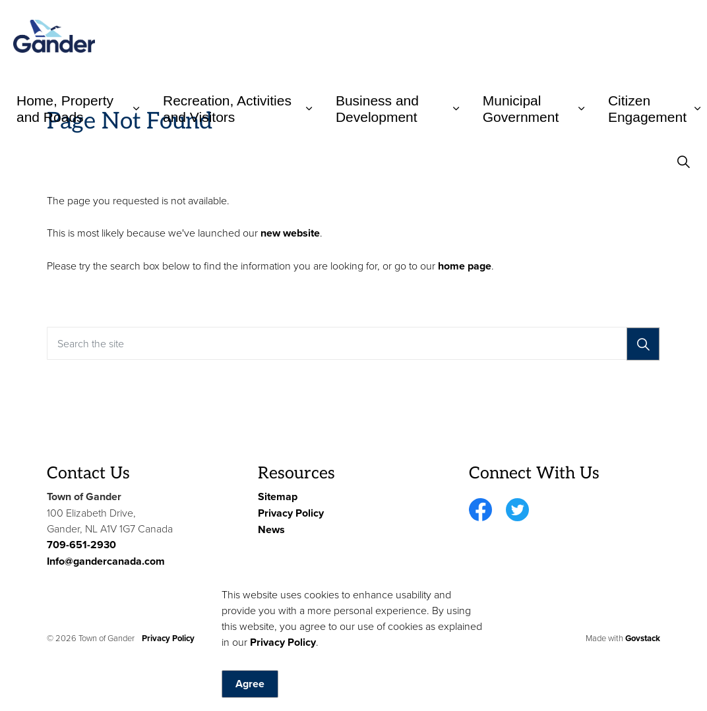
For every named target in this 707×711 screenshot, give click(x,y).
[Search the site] (353, 343)
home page (464, 265)
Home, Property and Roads (64, 109)
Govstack (642, 638)
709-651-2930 (81, 544)
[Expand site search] (683, 161)
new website (290, 233)
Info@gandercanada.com (106, 561)
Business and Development (377, 109)
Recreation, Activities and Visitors (227, 109)
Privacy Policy (283, 672)
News (271, 529)
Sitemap (277, 496)
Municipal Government (521, 109)
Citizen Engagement (647, 109)
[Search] (643, 343)
